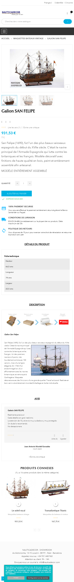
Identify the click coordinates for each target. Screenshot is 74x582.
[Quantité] (23, 183)
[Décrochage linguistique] (48, 3)
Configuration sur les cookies (38, 578)
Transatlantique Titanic (55, 510)
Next (39, 530)
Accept (16, 578)
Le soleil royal (18, 510)
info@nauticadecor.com (49, 562)
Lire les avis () (14, 127)
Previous (35, 530)
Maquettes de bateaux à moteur (55, 514)
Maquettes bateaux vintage (18, 514)
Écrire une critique (31, 127)
